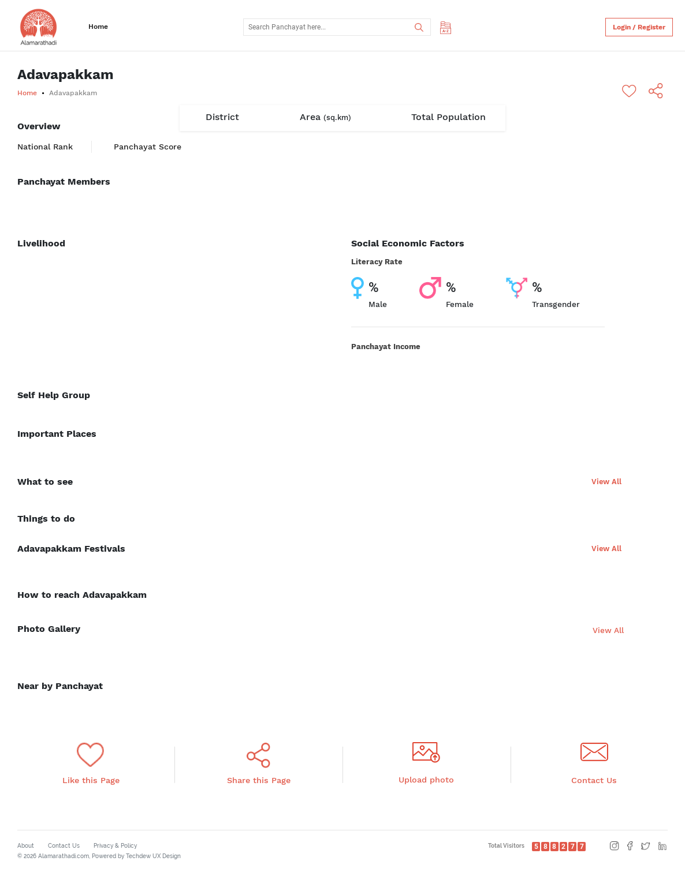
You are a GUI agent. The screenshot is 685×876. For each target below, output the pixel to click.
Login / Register (639, 27)
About (25, 846)
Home (98, 27)
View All (606, 481)
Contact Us (64, 846)
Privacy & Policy (115, 846)
